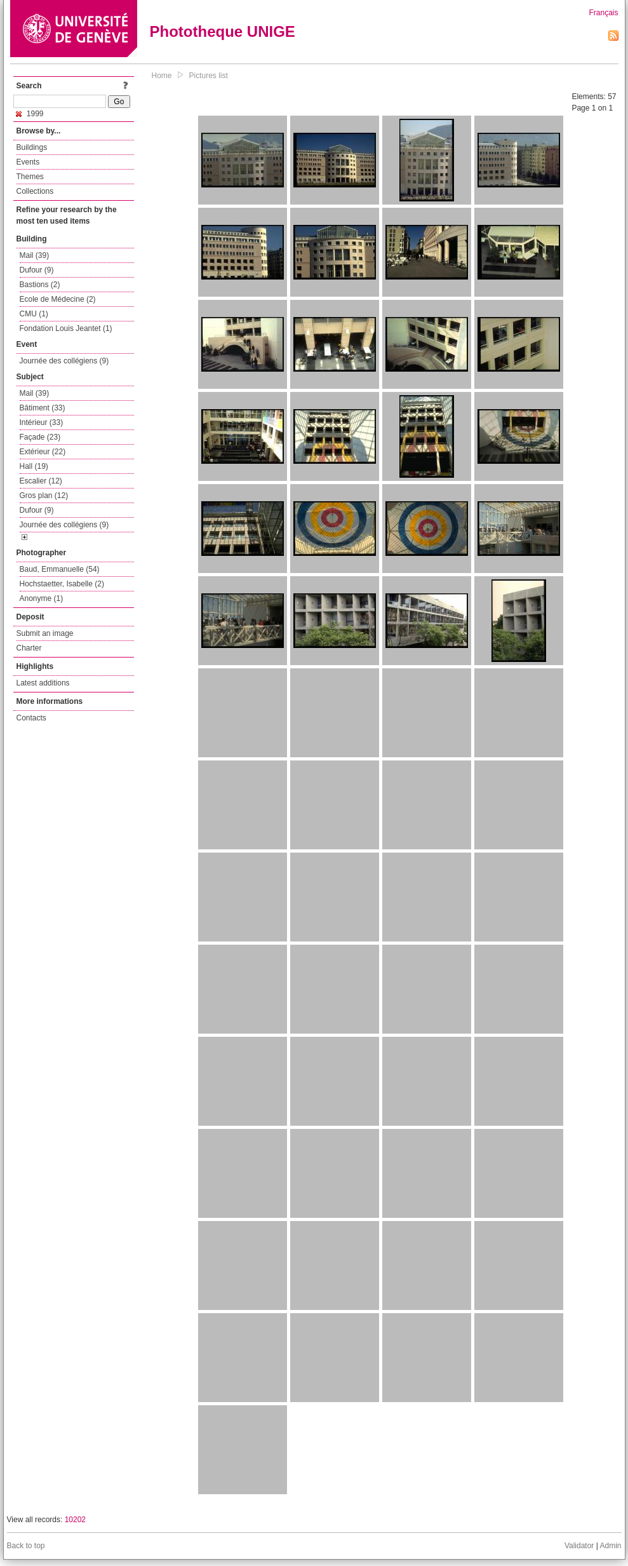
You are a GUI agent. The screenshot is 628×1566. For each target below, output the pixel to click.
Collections (35, 191)
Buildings (32, 147)
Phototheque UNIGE (222, 31)
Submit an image (45, 633)
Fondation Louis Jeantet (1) (66, 328)
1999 (30, 113)
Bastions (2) (40, 284)
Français (603, 12)
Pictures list (208, 75)
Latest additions (43, 682)
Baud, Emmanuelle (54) (60, 569)
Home (162, 75)
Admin (610, 1545)
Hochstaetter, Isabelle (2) (62, 583)
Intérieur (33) (41, 422)
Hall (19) (34, 466)
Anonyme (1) (41, 598)
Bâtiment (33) (42, 407)
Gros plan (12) (44, 495)
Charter (29, 648)
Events (28, 162)
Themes (30, 176)
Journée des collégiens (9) (64, 360)
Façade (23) (40, 437)
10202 (75, 1519)
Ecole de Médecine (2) (58, 299)
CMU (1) (34, 313)
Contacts (31, 717)
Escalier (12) (41, 480)
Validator (579, 1545)
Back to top (26, 1545)
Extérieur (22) (43, 451)
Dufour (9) (37, 270)
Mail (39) (35, 255)
